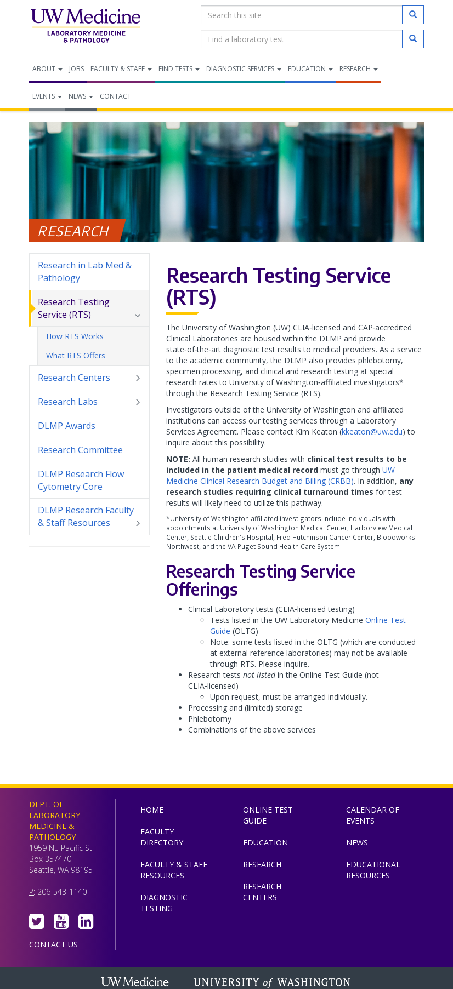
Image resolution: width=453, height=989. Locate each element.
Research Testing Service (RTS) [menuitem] (89, 308)
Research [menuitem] (358, 68)
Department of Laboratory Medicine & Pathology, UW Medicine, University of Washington (85, 27)
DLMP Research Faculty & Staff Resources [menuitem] (89, 516)
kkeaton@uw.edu (372, 431)
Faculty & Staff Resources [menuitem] (173, 870)
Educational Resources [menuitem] (373, 870)
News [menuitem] (81, 96)
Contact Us (53, 944)
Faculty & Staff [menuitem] (121, 68)
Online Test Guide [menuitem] (268, 815)
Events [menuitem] (47, 96)
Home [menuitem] (151, 809)
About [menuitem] (47, 68)
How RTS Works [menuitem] (75, 336)
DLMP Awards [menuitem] (66, 426)
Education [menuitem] (310, 68)
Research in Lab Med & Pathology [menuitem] (85, 271)
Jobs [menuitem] (76, 68)
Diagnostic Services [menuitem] (243, 68)
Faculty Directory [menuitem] (161, 837)
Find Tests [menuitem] (179, 68)
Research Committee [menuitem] (80, 450)
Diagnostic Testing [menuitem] (164, 902)
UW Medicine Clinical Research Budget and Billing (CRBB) (280, 475)
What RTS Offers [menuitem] (75, 355)
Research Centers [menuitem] (89, 377)
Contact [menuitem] (115, 96)
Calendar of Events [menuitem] (372, 815)
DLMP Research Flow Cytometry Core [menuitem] (81, 480)
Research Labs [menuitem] (89, 402)
